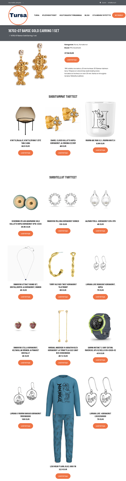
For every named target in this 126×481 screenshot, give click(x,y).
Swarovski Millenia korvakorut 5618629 (63, 221)
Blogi (87, 15)
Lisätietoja (72, 60)
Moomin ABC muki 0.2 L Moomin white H (100, 140)
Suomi (104, 3)
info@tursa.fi (112, 3)
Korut (76, 44)
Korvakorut (83, 44)
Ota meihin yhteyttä (101, 15)
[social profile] (23, 3)
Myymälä (119, 15)
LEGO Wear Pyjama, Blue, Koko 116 (63, 466)
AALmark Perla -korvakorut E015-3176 (100, 221)
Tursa (36, 15)
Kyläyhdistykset (49, 15)
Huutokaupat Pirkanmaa (71, 15)
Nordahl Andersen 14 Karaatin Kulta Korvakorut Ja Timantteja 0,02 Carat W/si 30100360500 (63, 350)
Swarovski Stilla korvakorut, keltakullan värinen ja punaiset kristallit (25, 350)
